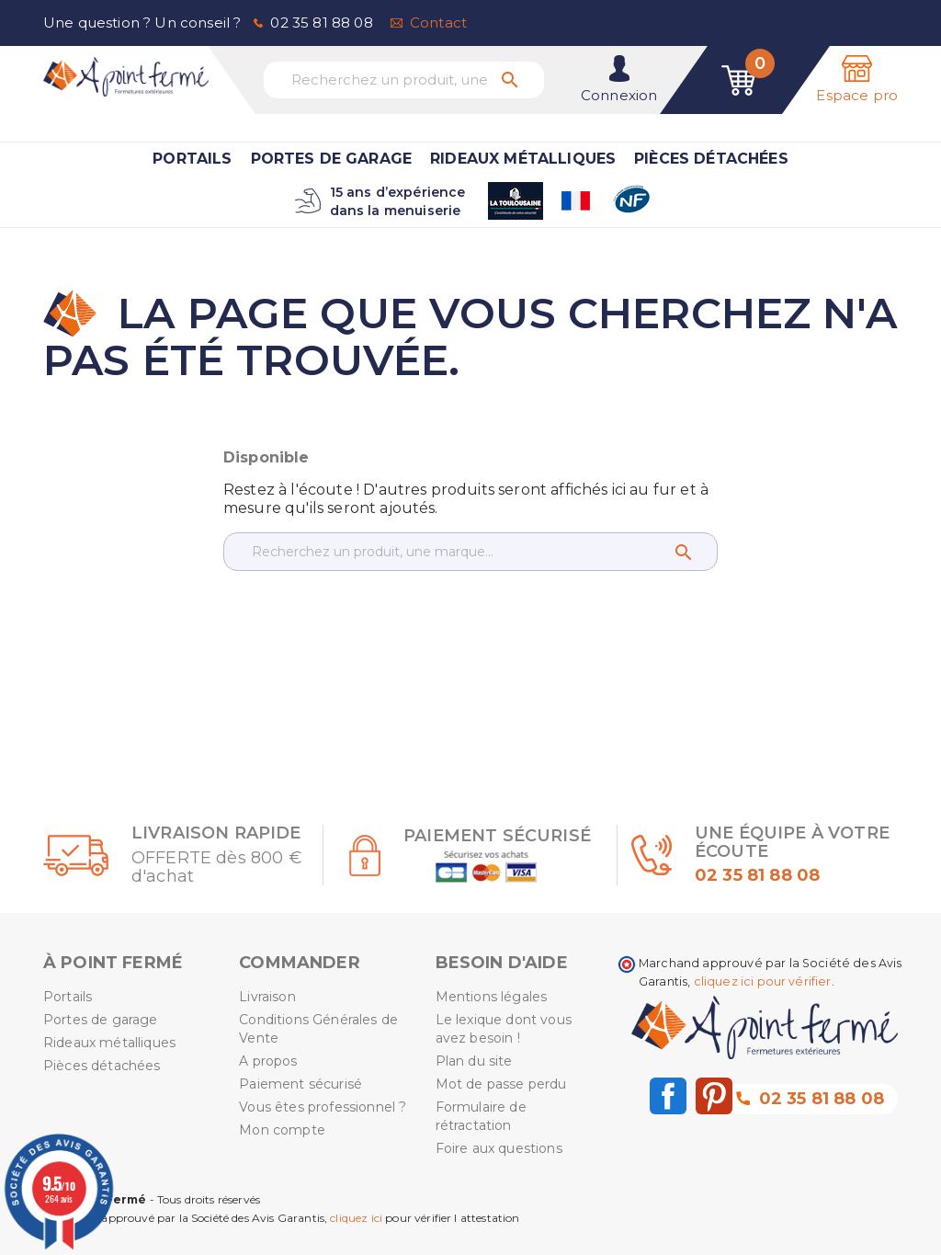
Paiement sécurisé (300, 1084)
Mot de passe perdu (501, 1084)
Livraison (267, 996)
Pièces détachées (711, 158)
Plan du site (474, 1061)
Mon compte (282, 1130)
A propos (268, 1061)
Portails (192, 158)
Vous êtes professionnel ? (322, 1107)
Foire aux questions (499, 1148)
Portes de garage (332, 158)
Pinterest (714, 1096)
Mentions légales (492, 996)
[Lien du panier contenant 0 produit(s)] (738, 80)
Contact (438, 22)
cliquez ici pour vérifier (763, 981)
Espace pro (857, 95)
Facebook (668, 1096)
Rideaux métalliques (523, 158)
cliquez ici (356, 1218)
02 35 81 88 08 (321, 22)
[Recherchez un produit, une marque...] (404, 80)
